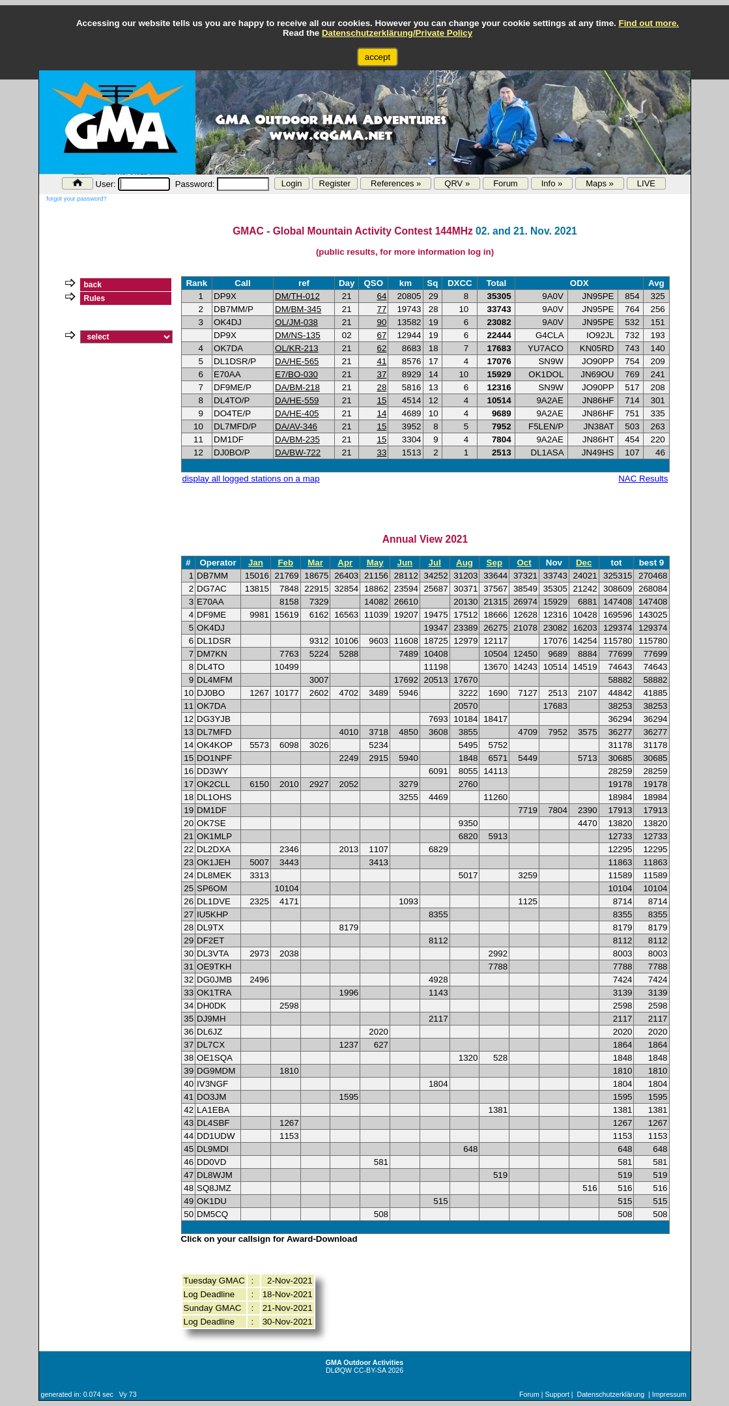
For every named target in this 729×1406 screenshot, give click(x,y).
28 (381, 387)
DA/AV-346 (296, 426)
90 (381, 322)
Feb (285, 562)
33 (381, 452)
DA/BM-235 (297, 439)
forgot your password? (76, 198)
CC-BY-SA (370, 1370)
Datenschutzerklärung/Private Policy (397, 33)
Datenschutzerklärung (611, 1394)
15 (381, 400)
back (93, 284)
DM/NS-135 (298, 335)
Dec (584, 562)
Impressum (669, 1394)
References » (396, 183)
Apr (344, 562)
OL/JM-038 (296, 322)
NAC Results (643, 478)
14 (381, 413)
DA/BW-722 (298, 452)
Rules (95, 298)
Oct (524, 562)
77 (381, 309)
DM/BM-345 (298, 309)
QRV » (457, 183)
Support (557, 1394)
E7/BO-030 (296, 374)
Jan (255, 562)
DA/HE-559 (297, 400)
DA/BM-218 (297, 387)
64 (381, 296)
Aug (464, 562)
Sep (494, 562)
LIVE (646, 183)
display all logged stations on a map (251, 478)
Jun (405, 562)
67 (381, 335)
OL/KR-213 (297, 348)
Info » (552, 183)
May (375, 562)
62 (381, 348)
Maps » (600, 183)
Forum (505, 183)
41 (381, 361)
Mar (315, 562)
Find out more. (648, 23)
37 (381, 374)
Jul (435, 562)
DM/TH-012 (297, 296)
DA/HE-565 (297, 361)
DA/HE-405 (297, 413)
